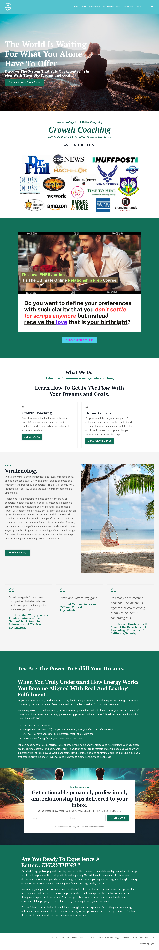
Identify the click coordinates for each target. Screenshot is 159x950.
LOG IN (149, 7)
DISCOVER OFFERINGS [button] (100, 441)
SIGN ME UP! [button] (118, 818)
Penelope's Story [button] (17, 552)
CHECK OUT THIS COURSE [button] (79, 340)
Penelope (128, 7)
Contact (139, 7)
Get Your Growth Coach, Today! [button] (24, 82)
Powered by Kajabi (147, 944)
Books (83, 7)
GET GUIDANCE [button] (32, 437)
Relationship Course (112, 7)
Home (75, 7)
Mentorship (94, 7)
